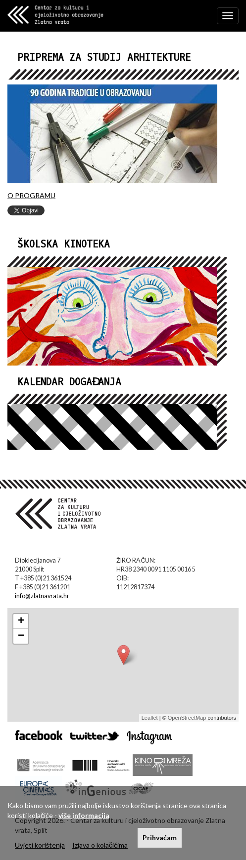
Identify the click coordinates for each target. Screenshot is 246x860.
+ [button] (21, 621)
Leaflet (150, 718)
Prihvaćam (160, 837)
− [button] (21, 636)
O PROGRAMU (31, 195)
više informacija (83, 815)
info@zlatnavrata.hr (42, 596)
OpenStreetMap (187, 718)
